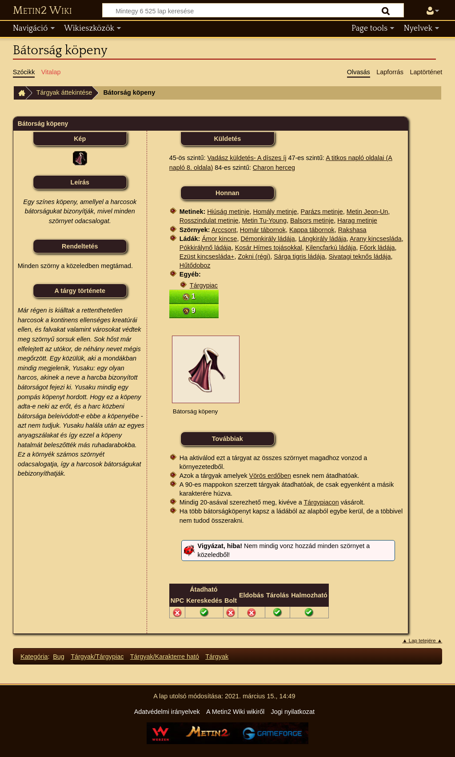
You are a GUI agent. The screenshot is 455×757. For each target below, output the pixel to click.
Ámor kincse (219, 238)
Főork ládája (377, 247)
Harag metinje (357, 220)
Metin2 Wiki (42, 10)
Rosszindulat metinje (209, 220)
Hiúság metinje (228, 211)
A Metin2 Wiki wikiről (235, 711)
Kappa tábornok (312, 229)
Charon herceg (274, 167)
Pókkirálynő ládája (205, 247)
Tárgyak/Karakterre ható (164, 656)
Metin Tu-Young (264, 220)
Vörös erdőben (270, 475)
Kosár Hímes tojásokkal (268, 247)
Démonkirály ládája (267, 238)
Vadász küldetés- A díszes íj (246, 157)
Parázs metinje (322, 211)
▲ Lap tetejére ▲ (422, 640)
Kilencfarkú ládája (331, 247)
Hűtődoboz (195, 265)
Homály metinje (275, 211)
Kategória (34, 656)
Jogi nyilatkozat (293, 711)
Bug (58, 656)
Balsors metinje (312, 220)
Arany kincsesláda (376, 238)
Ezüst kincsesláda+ (207, 256)
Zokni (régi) (254, 256)
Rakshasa (352, 229)
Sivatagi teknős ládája (359, 256)
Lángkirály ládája (323, 238)
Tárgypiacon (321, 502)
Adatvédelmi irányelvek (167, 711)
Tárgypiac (204, 285)
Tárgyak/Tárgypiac (97, 656)
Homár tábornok (263, 229)
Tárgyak (216, 656)
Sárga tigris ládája (299, 256)
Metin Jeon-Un (367, 211)
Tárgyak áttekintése (64, 92)
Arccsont (224, 229)
